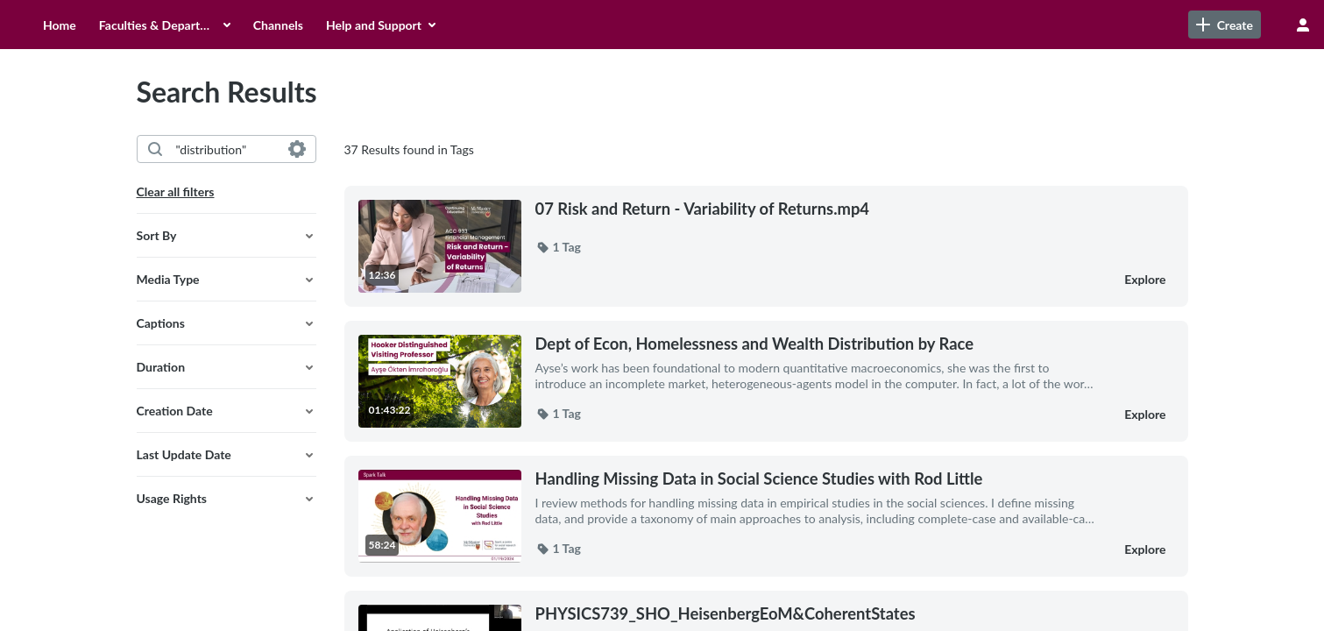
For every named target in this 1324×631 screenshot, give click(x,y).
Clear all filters (176, 191)
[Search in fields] (297, 149)
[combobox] (226, 149)
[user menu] (1303, 25)
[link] (1066, 25)
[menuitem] (182, 25)
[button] (226, 236)
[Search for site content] (1210, 24)
